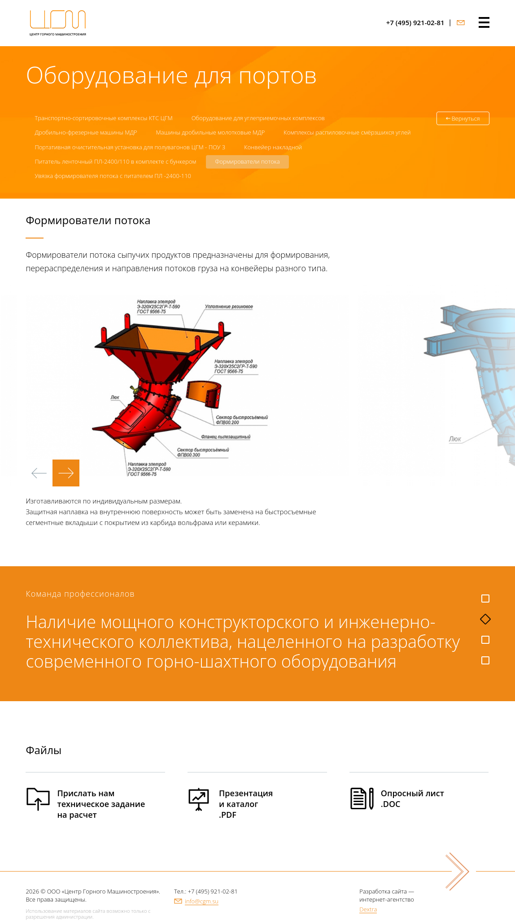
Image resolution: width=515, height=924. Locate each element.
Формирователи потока (247, 161)
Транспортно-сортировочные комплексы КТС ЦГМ (103, 118)
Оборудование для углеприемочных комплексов (258, 118)
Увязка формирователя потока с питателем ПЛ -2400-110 (113, 176)
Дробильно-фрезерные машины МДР (86, 132)
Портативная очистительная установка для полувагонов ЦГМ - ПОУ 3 (130, 147)
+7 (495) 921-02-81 (415, 22)
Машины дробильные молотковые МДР (210, 132)
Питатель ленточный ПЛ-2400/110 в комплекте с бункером (115, 161)
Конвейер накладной (273, 147)
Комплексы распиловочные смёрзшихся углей (347, 132)
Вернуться (465, 118)
